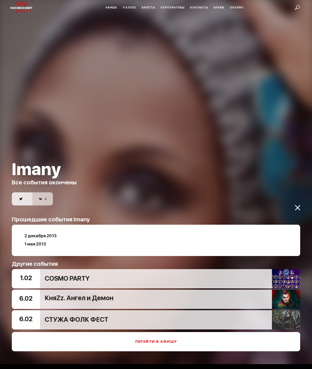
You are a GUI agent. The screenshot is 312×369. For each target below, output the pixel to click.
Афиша (111, 7)
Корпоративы (173, 7)
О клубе (129, 7)
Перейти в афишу (156, 338)
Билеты (148, 7)
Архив (219, 7)
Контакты (199, 7)
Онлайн (236, 7)
